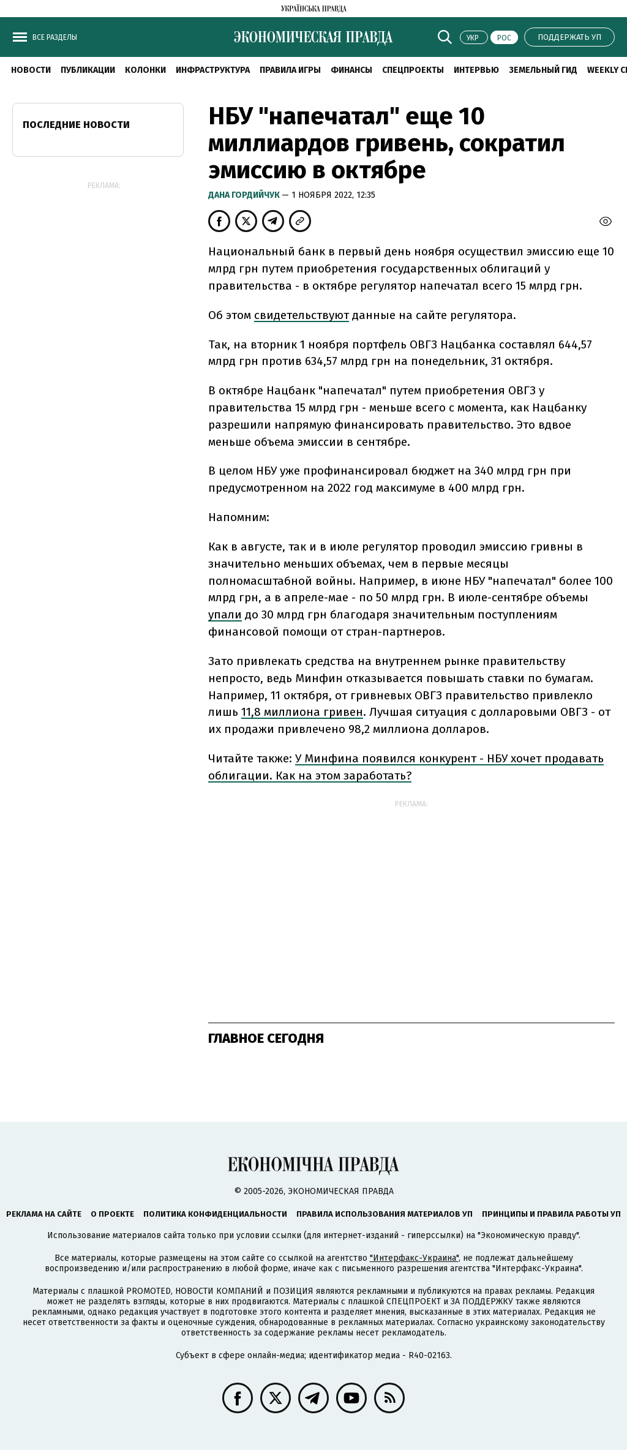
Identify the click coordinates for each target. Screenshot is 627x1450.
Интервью (476, 70)
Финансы (351, 70)
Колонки (145, 70)
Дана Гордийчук (245, 195)
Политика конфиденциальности (215, 1214)
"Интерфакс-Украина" (414, 1258)
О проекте (112, 1214)
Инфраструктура (213, 70)
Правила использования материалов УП (384, 1214)
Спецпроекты (413, 70)
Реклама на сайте (43, 1214)
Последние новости (76, 124)
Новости (31, 70)
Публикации (88, 70)
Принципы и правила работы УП (551, 1214)
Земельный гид (543, 70)
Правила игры (290, 70)
